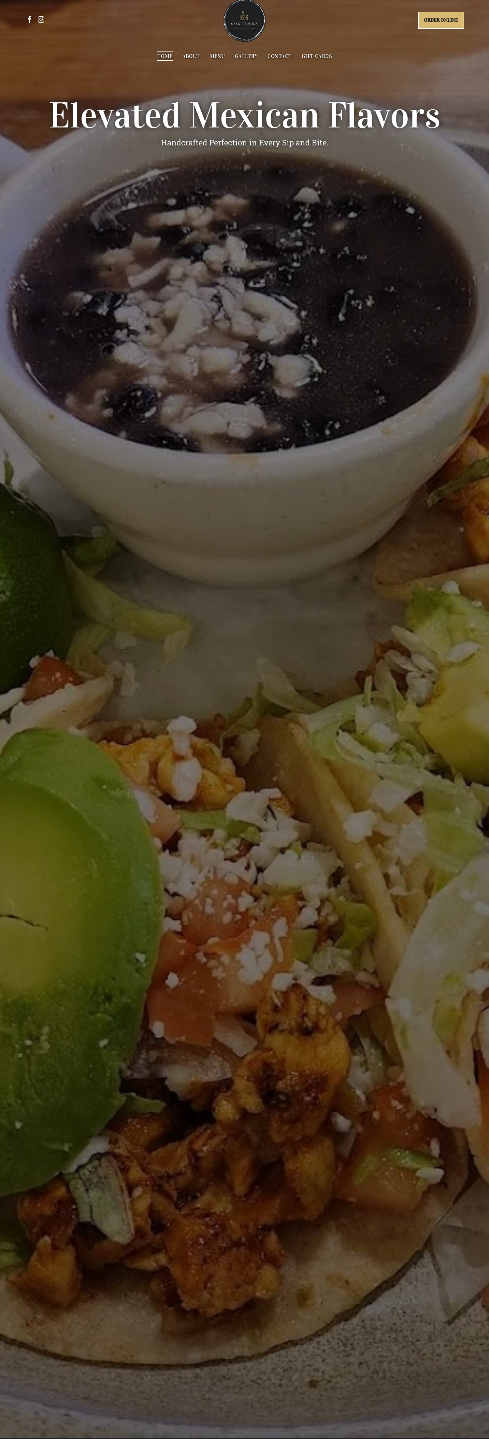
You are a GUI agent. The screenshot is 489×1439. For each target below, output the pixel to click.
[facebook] (30, 24)
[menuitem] (165, 60)
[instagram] (41, 24)
